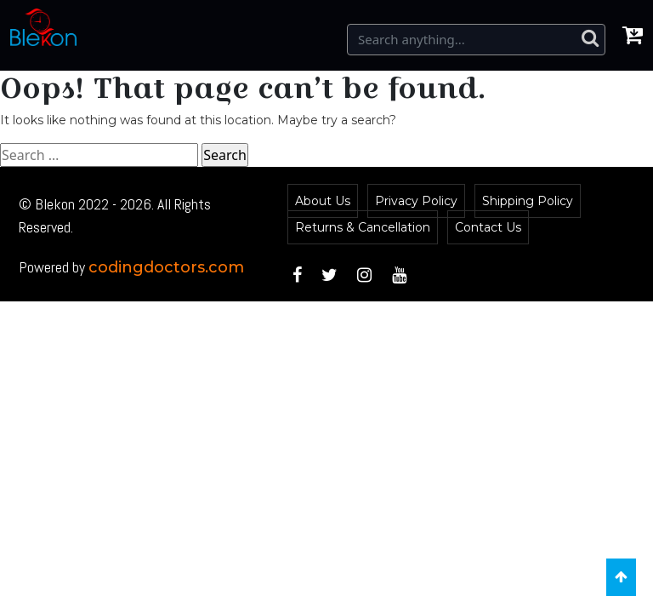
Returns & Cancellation (362, 227)
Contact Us (488, 227)
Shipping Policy (527, 201)
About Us (322, 201)
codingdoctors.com (166, 267)
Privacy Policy (416, 201)
